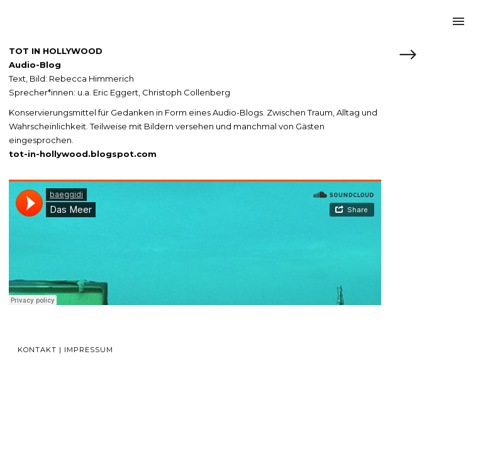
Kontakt (37, 349)
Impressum (88, 349)
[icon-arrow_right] (408, 56)
